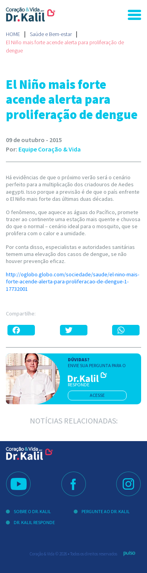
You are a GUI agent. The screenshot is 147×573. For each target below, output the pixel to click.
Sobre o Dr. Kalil (32, 511)
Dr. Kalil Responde (34, 522)
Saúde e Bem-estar (51, 34)
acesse (97, 395)
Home (13, 34)
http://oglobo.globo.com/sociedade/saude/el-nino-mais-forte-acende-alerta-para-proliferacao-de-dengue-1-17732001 (72, 281)
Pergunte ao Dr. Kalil (106, 511)
